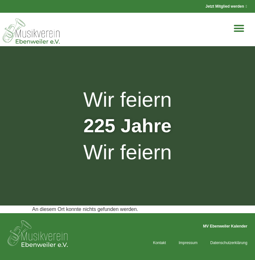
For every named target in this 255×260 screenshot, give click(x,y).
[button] (239, 28)
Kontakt (159, 243)
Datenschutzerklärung (228, 243)
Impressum (188, 243)
